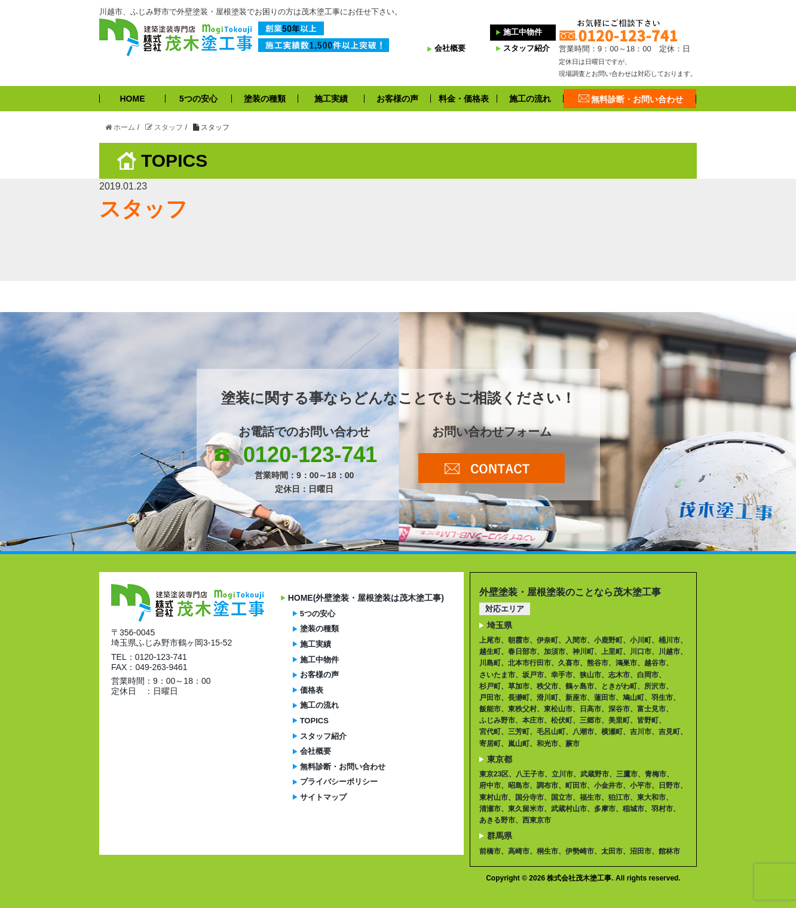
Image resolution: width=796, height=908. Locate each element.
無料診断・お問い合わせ (637, 98)
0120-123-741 (310, 454)
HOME (132, 98)
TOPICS (314, 720)
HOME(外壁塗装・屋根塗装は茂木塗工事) (366, 598)
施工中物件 (519, 31)
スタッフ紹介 (523, 48)
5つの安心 (198, 98)
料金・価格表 (464, 98)
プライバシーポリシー (339, 781)
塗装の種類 (265, 98)
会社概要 (446, 48)
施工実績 (331, 98)
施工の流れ (530, 98)
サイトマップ (323, 797)
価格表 (311, 690)
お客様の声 (397, 98)
